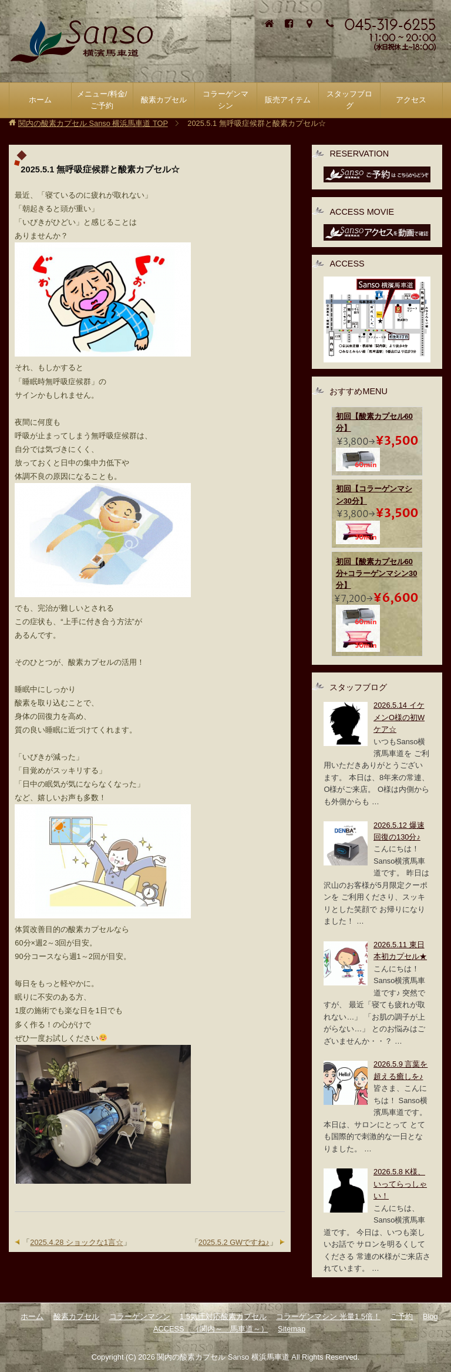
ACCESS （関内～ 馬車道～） (210, 1328)
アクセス (411, 99)
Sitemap (291, 1328)
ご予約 (401, 1316)
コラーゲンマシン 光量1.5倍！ (328, 1316)
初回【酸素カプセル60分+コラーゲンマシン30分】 (377, 573)
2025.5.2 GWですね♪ (234, 1242)
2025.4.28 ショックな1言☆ (76, 1242)
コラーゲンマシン (139, 1316)
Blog (430, 1316)
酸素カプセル (76, 1316)
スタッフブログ (349, 99)
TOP (93, 123)
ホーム (40, 99)
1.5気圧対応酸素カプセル (223, 1316)
